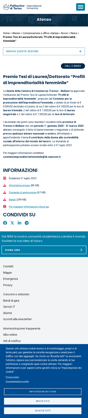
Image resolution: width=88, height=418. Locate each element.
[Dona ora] (44, 250)
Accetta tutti (42, 410)
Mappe (7, 272)
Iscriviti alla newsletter (17, 319)
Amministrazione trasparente (21, 328)
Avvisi (64, 33)
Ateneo (44, 19)
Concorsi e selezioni (16, 294)
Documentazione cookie (17, 381)
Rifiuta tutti (43, 401)
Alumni (7, 313)
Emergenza (10, 278)
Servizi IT (9, 306)
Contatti (8, 266)
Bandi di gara (11, 300)
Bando (12, 199)
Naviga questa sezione (44, 51)
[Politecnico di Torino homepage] (22, 7)
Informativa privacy (19, 185)
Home (6, 33)
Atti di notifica (12, 341)
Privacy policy (12, 377)
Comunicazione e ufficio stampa (41, 33)
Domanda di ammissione (23, 192)
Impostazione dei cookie (42, 391)
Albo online (10, 334)
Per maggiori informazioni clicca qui (29, 206)
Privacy (8, 285)
